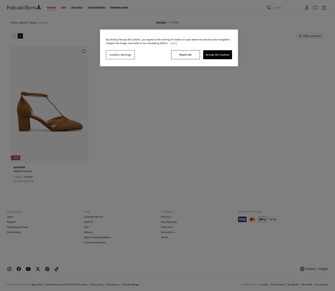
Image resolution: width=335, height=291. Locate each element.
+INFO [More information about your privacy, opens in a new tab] (173, 43)
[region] (169, 48)
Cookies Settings (120, 54)
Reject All (185, 54)
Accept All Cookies (217, 54)
